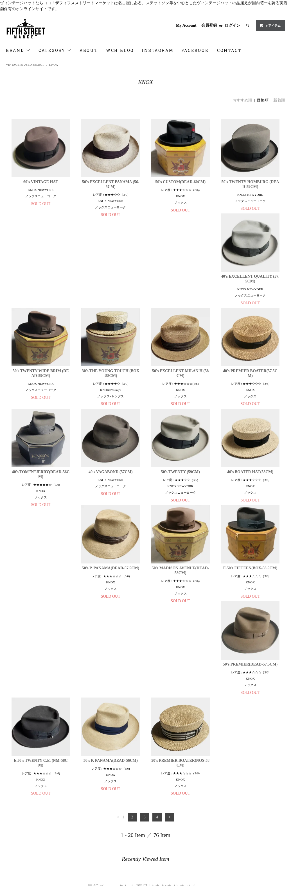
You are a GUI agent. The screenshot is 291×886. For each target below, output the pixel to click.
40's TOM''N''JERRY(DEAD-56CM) (110, 386)
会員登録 (209, 25)
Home (13, 791)
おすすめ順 (242, 100)
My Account (186, 25)
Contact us (17, 854)
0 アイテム (270, 25)
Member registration (118, 799)
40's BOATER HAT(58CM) (41, 485)
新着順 (279, 100)
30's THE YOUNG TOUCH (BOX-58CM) (180, 285)
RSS (105, 815)
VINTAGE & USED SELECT (25, 64)
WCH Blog (17, 831)
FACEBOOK (195, 50)
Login (106, 807)
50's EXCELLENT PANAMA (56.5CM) (110, 184)
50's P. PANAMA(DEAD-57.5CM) (110, 485)
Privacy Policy (20, 823)
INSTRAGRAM (21, 838)
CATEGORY (55, 50)
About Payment (20, 799)
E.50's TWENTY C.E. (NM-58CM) (110, 588)
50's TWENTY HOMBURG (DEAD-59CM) (250, 184)
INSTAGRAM (157, 50)
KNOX (53, 64)
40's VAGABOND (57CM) (180, 384)
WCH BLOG (120, 50)
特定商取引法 (19, 815)
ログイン (232, 25)
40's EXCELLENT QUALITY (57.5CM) (41, 285)
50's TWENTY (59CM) (250, 384)
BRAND (18, 50)
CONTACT (229, 50)
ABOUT (89, 50)
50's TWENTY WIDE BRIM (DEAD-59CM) (110, 285)
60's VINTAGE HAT (40, 182)
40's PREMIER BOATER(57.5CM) (40, 386)
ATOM (117, 815)
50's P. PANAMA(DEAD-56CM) (180, 586)
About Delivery (21, 807)
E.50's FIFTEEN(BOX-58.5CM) (250, 485)
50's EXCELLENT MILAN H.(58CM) (250, 285)
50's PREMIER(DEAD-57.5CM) (40, 586)
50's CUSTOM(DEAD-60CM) (180, 182)
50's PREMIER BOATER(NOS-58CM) (250, 588)
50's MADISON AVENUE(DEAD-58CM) (180, 487)
